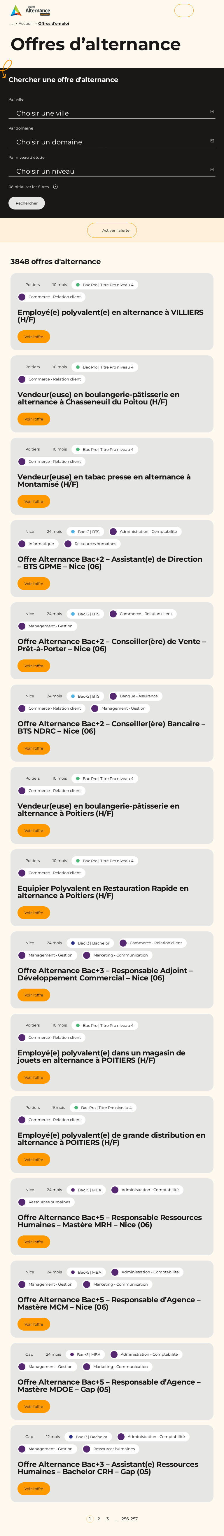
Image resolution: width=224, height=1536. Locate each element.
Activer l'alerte (112, 230)
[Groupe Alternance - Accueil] (33, 10)
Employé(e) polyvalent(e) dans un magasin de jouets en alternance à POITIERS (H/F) (102, 1056)
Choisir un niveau (115, 171)
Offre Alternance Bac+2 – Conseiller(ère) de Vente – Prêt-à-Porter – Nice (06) (112, 645)
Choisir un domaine (115, 142)
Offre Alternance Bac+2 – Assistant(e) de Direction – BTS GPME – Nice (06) (110, 563)
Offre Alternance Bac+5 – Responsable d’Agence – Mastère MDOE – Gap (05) (109, 1386)
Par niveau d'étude (26, 157)
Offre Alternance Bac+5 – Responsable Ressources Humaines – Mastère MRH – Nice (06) (110, 1221)
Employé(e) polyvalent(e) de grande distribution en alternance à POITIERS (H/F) (111, 1139)
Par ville (16, 99)
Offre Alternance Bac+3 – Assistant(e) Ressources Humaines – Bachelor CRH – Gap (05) (108, 1468)
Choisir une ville (115, 113)
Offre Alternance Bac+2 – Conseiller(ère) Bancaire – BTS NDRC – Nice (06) (111, 727)
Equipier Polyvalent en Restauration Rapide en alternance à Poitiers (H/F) (103, 892)
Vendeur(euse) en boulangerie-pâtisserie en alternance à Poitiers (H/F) (98, 810)
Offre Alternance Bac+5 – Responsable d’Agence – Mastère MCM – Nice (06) (109, 1303)
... (11, 23)
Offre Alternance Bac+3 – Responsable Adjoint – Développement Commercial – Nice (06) (105, 974)
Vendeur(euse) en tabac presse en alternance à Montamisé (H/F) (104, 480)
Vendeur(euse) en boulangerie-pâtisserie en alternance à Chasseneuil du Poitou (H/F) (98, 398)
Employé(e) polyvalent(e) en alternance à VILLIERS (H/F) (111, 316)
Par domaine (20, 128)
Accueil (26, 23)
